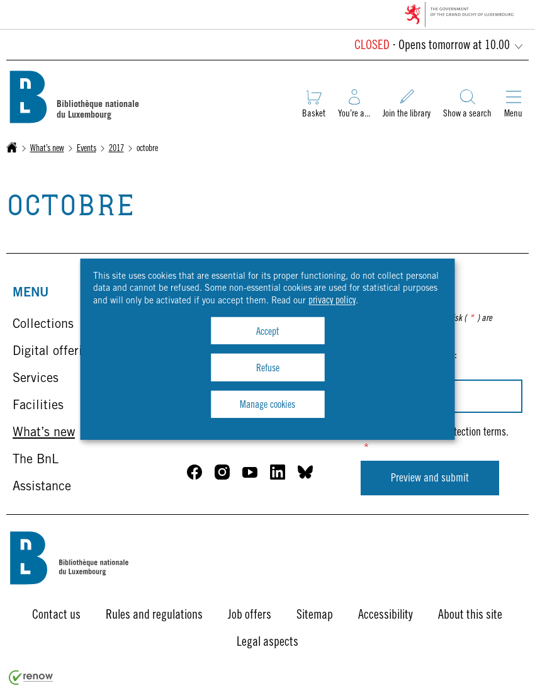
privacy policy (332, 301)
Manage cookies (267, 405)
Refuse (267, 369)
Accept (267, 332)
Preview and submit (430, 479)
